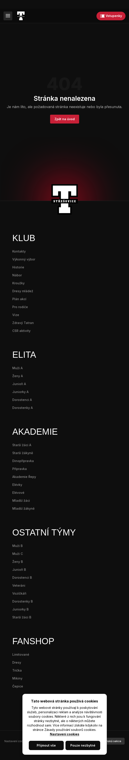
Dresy (16, 662)
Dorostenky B (22, 601)
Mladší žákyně (23, 508)
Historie (18, 267)
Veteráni (18, 585)
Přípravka (19, 469)
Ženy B (17, 561)
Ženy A (17, 376)
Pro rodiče (20, 307)
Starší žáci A (21, 445)
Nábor (17, 275)
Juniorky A (20, 392)
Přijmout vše (46, 745)
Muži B (17, 546)
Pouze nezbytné (82, 745)
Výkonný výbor (23, 259)
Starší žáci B (21, 617)
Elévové (18, 492)
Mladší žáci (21, 500)
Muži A (17, 368)
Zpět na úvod (65, 119)
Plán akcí (19, 299)
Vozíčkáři (19, 593)
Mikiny (17, 678)
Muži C (17, 554)
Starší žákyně (22, 453)
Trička (17, 670)
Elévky (17, 485)
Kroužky (18, 283)
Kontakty (19, 251)
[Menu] (8, 15)
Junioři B (19, 569)
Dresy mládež (22, 291)
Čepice (17, 686)
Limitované (20, 654)
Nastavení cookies (64, 734)
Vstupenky (111, 16)
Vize (15, 315)
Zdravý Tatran (23, 323)
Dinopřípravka (23, 461)
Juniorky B (20, 609)
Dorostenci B (22, 577)
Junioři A (19, 384)
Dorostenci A (22, 400)
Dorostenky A (22, 408)
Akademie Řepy (24, 477)
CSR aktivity (21, 331)
